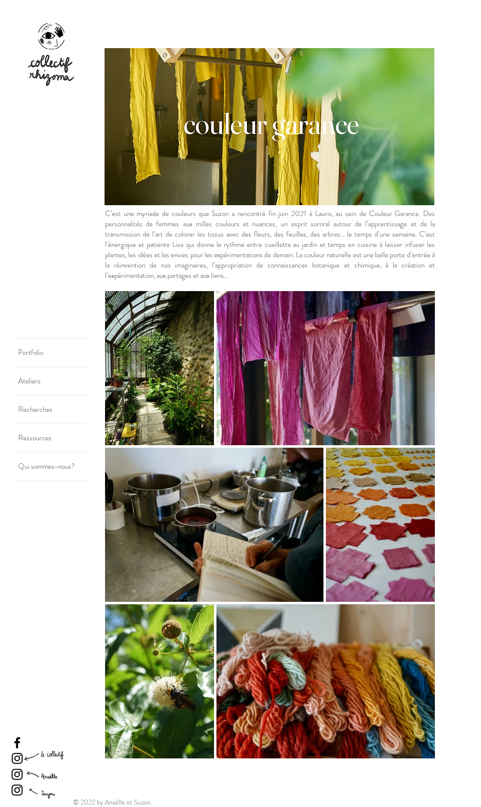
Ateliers (29, 381)
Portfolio (30, 352)
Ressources (35, 437)
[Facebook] (17, 742)
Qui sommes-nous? (46, 466)
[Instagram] (17, 758)
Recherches (35, 409)
